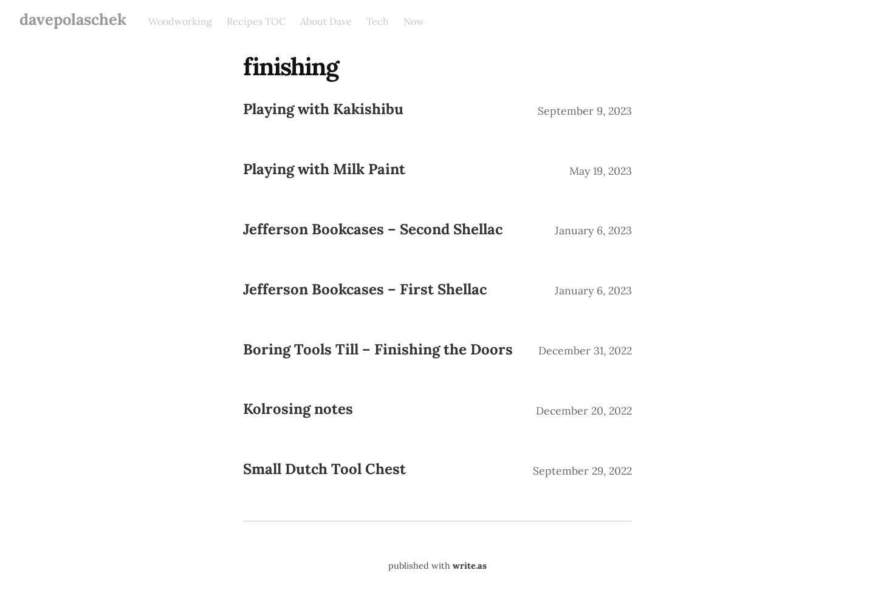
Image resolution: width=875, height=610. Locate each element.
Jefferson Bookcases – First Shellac (365, 289)
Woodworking (180, 21)
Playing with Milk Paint (324, 169)
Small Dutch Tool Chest (324, 468)
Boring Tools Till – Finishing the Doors (378, 349)
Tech (377, 21)
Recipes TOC (256, 21)
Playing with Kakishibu (323, 109)
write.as (470, 565)
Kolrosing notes (298, 408)
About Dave (326, 21)
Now (413, 21)
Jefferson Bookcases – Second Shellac (373, 229)
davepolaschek (72, 19)
